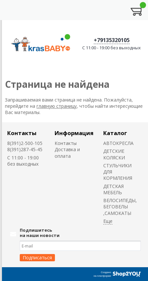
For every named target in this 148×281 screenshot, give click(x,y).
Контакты (22, 133)
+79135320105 (112, 40)
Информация (74, 133)
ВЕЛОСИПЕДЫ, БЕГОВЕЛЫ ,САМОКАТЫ (120, 206)
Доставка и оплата (67, 152)
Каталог (115, 133)
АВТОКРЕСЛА (118, 143)
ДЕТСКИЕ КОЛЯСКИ (114, 154)
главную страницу (57, 106)
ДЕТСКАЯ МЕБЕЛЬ (113, 189)
